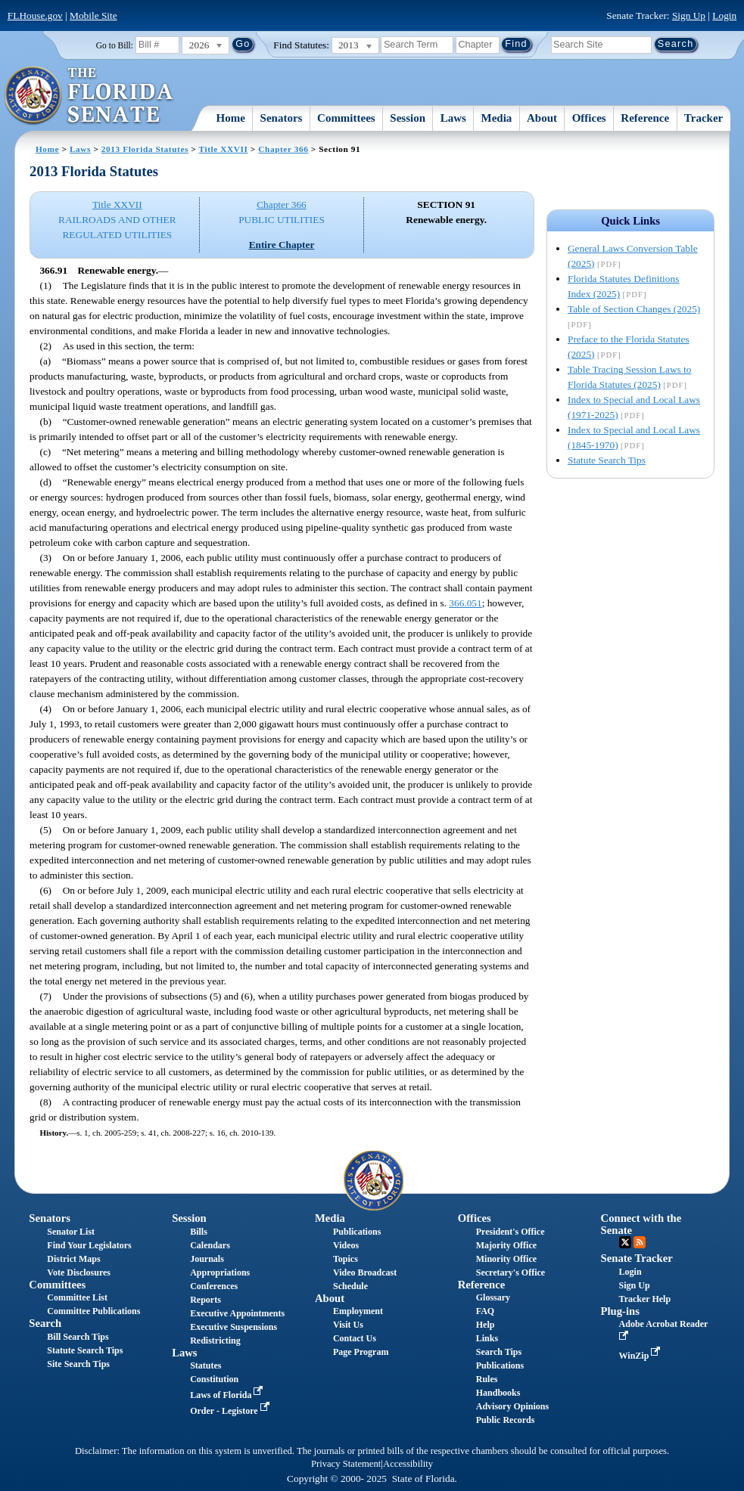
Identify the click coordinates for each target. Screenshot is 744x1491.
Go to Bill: (114, 45)
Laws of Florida (228, 1395)
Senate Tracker (637, 1258)
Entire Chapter (282, 244)
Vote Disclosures (79, 1272)
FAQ (485, 1311)
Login (724, 15)
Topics (345, 1259)
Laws (453, 118)
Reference (645, 118)
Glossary (493, 1297)
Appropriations (220, 1272)
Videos (346, 1245)
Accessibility (408, 1463)
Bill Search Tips (77, 1336)
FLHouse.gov (35, 15)
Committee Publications (93, 1311)
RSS (639, 1242)
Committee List (77, 1297)
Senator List (71, 1231)
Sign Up (688, 15)
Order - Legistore (231, 1411)
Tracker (703, 118)
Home (230, 118)
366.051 (465, 603)
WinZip (641, 1355)
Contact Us (354, 1338)
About (542, 118)
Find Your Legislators (89, 1245)
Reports (205, 1299)
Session (407, 118)
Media (496, 118)
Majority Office (506, 1245)
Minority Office (506, 1259)
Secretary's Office (510, 1272)
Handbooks (498, 1392)
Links (487, 1338)
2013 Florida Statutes (144, 148)
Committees (346, 118)
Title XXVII (223, 148)
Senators (281, 118)
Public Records (505, 1420)
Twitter (625, 1242)
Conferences (214, 1286)
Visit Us (348, 1324)
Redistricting (215, 1340)
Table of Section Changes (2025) (634, 309)
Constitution (214, 1379)
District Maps (73, 1259)
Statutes (205, 1365)
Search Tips (498, 1352)
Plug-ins (620, 1311)
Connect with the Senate (641, 1223)
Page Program (360, 1352)
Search (45, 1323)
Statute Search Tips (607, 460)
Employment (358, 1311)
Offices (589, 118)
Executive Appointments (237, 1313)
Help (485, 1324)
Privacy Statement (346, 1463)
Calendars (210, 1245)
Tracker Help (645, 1299)
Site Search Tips (78, 1364)
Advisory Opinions (512, 1406)
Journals (207, 1259)
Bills (198, 1231)
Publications (357, 1231)
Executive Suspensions (233, 1327)
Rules (487, 1379)
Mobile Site (93, 15)
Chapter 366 (283, 148)
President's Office (510, 1231)
